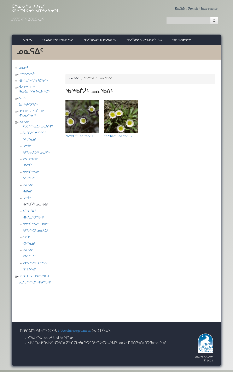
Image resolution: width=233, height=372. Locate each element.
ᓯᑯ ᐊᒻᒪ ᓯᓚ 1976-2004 (34, 278)
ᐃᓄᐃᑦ (23, 100)
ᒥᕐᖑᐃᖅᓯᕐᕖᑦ (27, 76)
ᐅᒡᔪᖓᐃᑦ (29, 180)
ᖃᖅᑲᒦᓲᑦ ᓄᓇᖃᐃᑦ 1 (79, 138)
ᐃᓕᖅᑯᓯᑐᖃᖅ (28, 107)
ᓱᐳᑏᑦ (26, 239)
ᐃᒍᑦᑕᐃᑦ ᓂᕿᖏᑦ (34, 135)
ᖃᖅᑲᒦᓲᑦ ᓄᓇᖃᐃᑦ (35, 207)
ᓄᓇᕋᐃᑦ (24, 124)
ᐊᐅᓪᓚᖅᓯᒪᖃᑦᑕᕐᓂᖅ (33, 83)
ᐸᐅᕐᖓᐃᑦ (29, 258)
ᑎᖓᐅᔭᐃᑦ (30, 272)
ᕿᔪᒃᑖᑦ (28, 167)
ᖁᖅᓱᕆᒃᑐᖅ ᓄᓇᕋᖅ (36, 154)
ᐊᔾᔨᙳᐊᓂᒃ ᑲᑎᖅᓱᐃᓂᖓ (100, 42)
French (190, 9)
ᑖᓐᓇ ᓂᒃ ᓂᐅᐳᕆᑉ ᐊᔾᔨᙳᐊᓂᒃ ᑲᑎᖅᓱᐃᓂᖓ (52, 17)
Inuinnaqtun (208, 9)
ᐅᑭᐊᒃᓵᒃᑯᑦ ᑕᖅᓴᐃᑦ (35, 265)
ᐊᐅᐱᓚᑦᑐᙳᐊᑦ (33, 220)
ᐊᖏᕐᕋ (27, 42)
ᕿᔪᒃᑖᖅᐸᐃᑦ (31, 174)
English (175, 9)
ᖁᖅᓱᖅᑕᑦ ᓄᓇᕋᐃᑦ (35, 232)
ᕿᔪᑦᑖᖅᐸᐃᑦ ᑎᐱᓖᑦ (36, 226)
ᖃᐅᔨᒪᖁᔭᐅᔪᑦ (181, 42)
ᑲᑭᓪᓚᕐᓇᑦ (29, 213)
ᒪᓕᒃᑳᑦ (27, 148)
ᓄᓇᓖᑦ (23, 70)
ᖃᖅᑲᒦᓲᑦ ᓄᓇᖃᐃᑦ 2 (118, 138)
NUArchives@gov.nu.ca (76, 333)
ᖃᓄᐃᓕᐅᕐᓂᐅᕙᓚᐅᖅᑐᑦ (57, 42)
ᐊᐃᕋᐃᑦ (28, 194)
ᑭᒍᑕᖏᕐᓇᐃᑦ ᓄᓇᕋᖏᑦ (38, 129)
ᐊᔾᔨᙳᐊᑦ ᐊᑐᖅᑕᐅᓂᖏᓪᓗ (144, 42)
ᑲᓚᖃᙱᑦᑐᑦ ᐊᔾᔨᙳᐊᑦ (35, 285)
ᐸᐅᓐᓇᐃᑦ (29, 245)
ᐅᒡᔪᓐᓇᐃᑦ (29, 142)
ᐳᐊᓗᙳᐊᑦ (30, 161)
